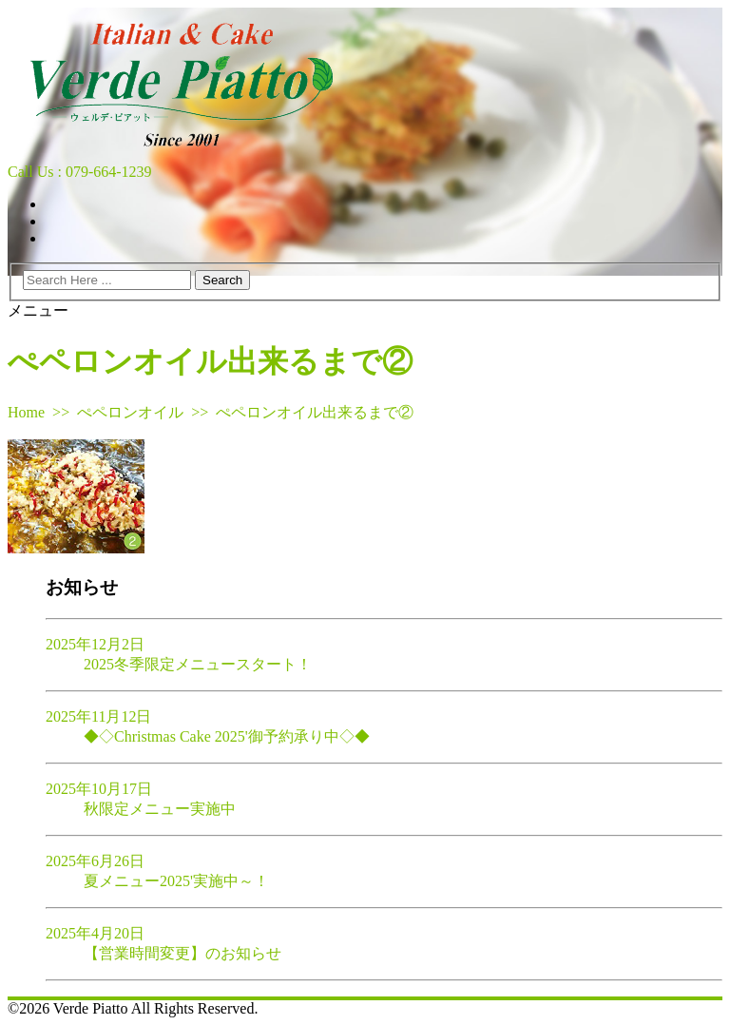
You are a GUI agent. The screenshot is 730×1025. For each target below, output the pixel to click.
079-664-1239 (109, 172)
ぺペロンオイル (130, 412)
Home (26, 412)
